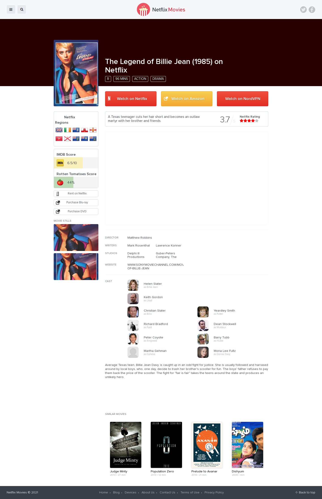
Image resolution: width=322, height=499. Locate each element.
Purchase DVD (77, 211)
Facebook (312, 9)
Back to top (307, 492)
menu (11, 9)
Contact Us (167, 492)
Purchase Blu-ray (77, 202)
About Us (148, 492)
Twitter (303, 9)
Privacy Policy (214, 492)
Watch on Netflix (132, 99)
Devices (130, 492)
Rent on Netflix (77, 193)
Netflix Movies (17, 492)
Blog (116, 492)
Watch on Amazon (187, 99)
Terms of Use (189, 492)
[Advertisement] (234, 265)
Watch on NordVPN (242, 99)
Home (103, 492)
